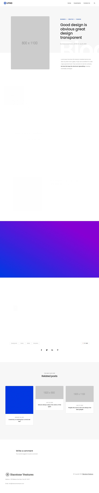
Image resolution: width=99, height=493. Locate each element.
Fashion (78, 19)
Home (69, 3)
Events (22, 343)
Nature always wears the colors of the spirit (49, 405)
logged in (25, 454)
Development (14, 343)
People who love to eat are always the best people (79, 408)
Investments (77, 3)
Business (63, 19)
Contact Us (87, 3)
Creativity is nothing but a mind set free (19, 420)
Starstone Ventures (87, 474)
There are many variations (35, 139)
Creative (71, 19)
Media (28, 343)
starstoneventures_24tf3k (69, 44)
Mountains (35, 343)
